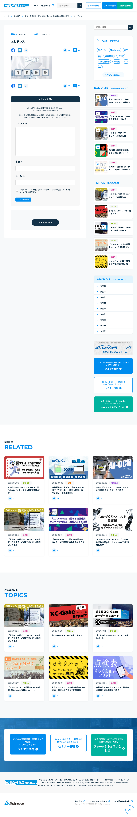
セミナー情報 (93, 5)
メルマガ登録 (110, 5)
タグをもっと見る (112, 74)
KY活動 (117, 61)
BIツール (102, 50)
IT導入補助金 (104, 61)
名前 (19, 161)
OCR (126, 61)
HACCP (121, 55)
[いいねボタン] (65, 50)
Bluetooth (115, 50)
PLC (99, 67)
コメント (21, 123)
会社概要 (78, 801)
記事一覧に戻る (45, 222)
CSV (126, 50)
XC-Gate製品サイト (42, 5)
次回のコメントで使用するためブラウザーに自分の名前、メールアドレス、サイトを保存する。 (45, 190)
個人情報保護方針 (122, 801)
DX (99, 55)
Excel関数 (109, 55)
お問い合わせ (125, 5)
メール (20, 175)
